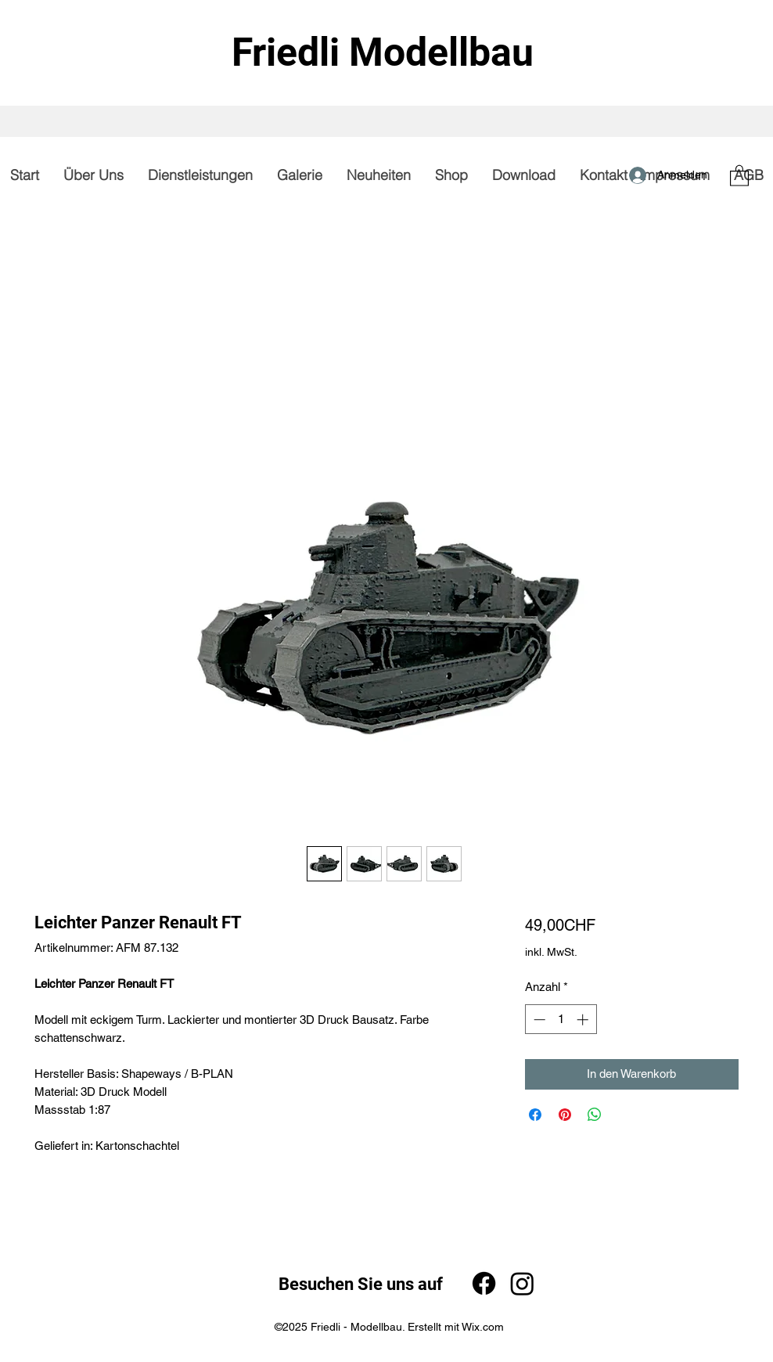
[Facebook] (484, 1283)
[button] (739, 175)
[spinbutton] (560, 1019)
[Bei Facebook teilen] (535, 1114)
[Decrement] (537, 1019)
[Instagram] (522, 1283)
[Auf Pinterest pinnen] (564, 1114)
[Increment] (584, 1019)
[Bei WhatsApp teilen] (594, 1114)
